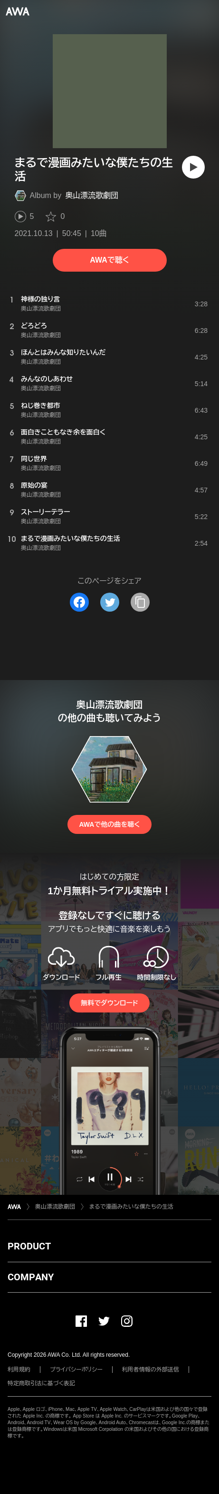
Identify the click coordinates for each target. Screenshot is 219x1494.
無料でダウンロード (109, 1003)
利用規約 (19, 1369)
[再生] (193, 167)
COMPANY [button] (31, 1277)
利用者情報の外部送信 (150, 1369)
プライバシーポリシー (76, 1369)
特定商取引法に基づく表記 (41, 1383)
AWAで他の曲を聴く (109, 824)
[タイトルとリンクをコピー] (140, 602)
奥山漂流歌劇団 (91, 195)
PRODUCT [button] (29, 1246)
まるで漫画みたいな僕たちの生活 (131, 1206)
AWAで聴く (109, 260)
